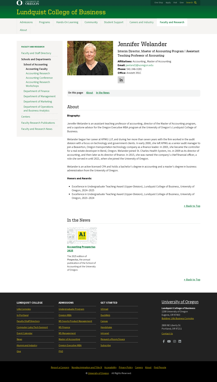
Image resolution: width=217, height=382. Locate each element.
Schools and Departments (36, 59)
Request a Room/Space (113, 339)
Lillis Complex (24, 309)
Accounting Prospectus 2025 (81, 248)
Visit (175, 2)
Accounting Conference (39, 78)
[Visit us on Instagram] (174, 341)
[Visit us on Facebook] (164, 341)
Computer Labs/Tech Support (32, 327)
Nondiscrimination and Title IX (86, 367)
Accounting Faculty (37, 69)
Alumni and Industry (27, 345)
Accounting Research (38, 73)
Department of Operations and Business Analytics (38, 108)
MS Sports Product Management (75, 321)
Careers (139, 367)
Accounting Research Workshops (38, 84)
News (19, 339)
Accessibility (110, 367)
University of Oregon (180, 302)
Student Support (113, 22)
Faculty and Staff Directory (36, 53)
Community (91, 22)
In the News (103, 92)
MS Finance (64, 327)
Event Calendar (24, 333)
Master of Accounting (69, 339)
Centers (25, 117)
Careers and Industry (141, 22)
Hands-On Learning (67, 22)
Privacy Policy (126, 367)
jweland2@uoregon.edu (139, 65)
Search (189, 2)
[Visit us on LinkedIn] (179, 341)
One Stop (158, 2)
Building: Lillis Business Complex (178, 318)
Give (182, 2)
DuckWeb (105, 315)
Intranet (105, 333)
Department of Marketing (38, 101)
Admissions (26, 22)
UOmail (104, 309)
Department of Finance (36, 91)
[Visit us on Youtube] (169, 341)
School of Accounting (36, 64)
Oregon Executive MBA (70, 345)
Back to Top (193, 206)
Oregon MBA (65, 315)
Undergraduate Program (71, 309)
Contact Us (167, 333)
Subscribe (106, 345)
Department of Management (40, 96)
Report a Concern (60, 367)
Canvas (104, 321)
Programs (44, 22)
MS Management (67, 333)
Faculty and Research (172, 22)
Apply (168, 2)
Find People (160, 367)
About (23, 30)
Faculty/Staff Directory (28, 321)
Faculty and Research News (36, 129)
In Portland (22, 315)
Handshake (106, 327)
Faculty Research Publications (38, 123)
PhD (61, 351)
